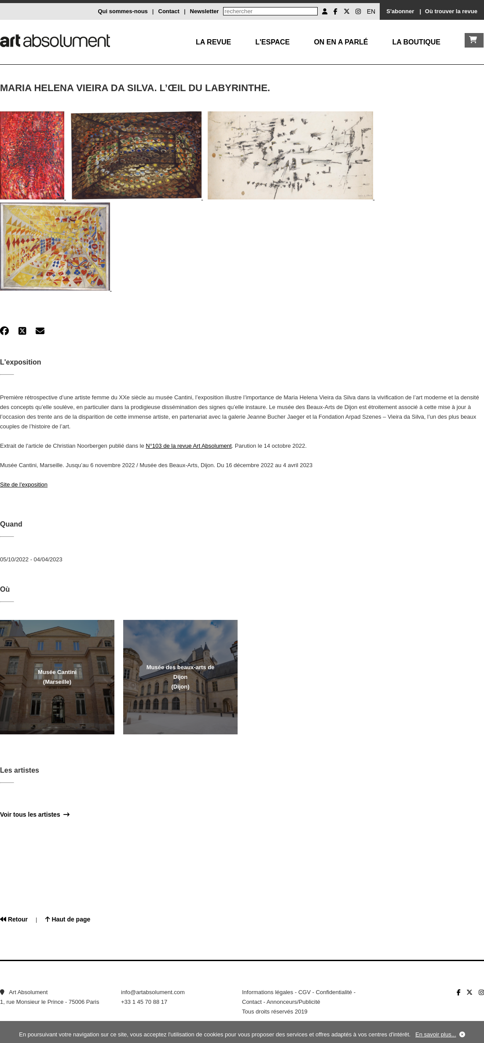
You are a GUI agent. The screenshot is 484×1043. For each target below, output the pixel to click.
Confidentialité (334, 992)
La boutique (416, 42)
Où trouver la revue (451, 11)
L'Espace (272, 42)
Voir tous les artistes (35, 814)
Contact (169, 11)
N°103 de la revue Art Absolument (188, 445)
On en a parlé (341, 42)
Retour (14, 919)
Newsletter (204, 11)
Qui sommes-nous (122, 11)
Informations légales (267, 992)
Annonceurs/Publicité (293, 1002)
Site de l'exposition (24, 484)
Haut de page (68, 919)
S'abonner (400, 11)
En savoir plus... (435, 1034)
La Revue (213, 42)
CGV (304, 992)
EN (371, 11)
